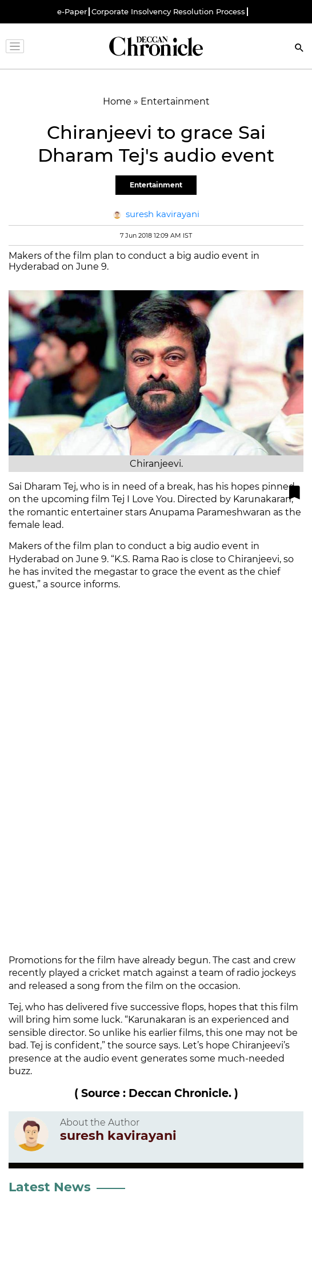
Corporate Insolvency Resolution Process (168, 11)
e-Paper (72, 11)
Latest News (50, 1187)
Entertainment (156, 185)
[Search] (299, 49)
